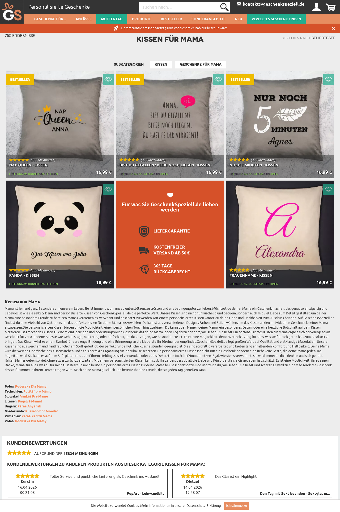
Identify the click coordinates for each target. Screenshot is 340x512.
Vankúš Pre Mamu (34, 396)
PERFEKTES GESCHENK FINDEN (276, 19)
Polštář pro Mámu (37, 391)
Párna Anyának (29, 406)
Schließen (333, 28)
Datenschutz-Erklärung (204, 506)
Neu (238, 19)
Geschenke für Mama (200, 64)
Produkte (141, 19)
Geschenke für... (50, 19)
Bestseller (171, 19)
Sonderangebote (208, 19)
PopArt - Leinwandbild (146, 493)
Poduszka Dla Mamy (31, 387)
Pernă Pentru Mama (36, 416)
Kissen (161, 64)
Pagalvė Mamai (30, 401)
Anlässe (84, 19)
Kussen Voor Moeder (41, 411)
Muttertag (112, 19)
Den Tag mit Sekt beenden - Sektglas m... (295, 493)
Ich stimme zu (236, 506)
